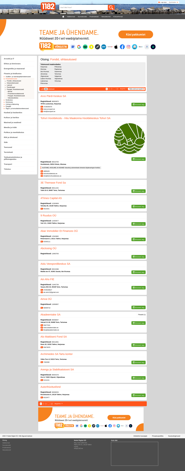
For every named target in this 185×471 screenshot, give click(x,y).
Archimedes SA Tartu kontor (57, 354)
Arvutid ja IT (9, 59)
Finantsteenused (11, 79)
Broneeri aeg (139, 104)
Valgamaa (58, 76)
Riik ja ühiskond (10, 137)
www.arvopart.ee (49, 109)
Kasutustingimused (174, 436)
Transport (8, 164)
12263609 (55, 203)
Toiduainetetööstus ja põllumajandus (13, 158)
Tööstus (7, 169)
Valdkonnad (6, 443)
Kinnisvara (9, 102)
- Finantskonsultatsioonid (15, 93)
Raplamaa (58, 69)
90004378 (55, 375)
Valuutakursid (6, 450)
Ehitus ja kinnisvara (12, 64)
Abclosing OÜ (49, 248)
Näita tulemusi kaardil (136, 89)
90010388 (55, 269)
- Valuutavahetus (12, 98)
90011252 (55, 188)
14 (117, 89)
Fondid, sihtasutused (14, 81)
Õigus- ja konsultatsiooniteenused (17, 108)
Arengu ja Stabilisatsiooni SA (57, 369)
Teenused (8, 147)
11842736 (55, 284)
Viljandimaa (58, 78)
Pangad (8, 106)
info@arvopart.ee (49, 111)
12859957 (55, 304)
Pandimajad (11, 87)
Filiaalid (142, 314)
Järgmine (123, 89)
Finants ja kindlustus (12, 74)
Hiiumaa (43, 69)
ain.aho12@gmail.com (51, 292)
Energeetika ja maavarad (14, 69)
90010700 (55, 162)
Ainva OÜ (46, 299)
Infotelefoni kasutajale (140, 436)
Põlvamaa (58, 67)
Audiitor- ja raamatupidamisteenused (18, 76)
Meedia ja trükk (10, 127)
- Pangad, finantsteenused (16, 96)
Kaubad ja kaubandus (13, 112)
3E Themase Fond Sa (53, 182)
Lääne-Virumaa (46, 78)
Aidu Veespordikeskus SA (55, 263)
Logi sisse (164, 2)
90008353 (55, 392)
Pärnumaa (44, 83)
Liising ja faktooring (12, 104)
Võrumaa (58, 81)
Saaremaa (58, 71)
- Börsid (9, 91)
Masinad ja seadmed (12, 122)
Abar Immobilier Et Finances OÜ (59, 230)
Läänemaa (44, 81)
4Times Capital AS (51, 198)
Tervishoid (8, 152)
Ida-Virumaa (45, 71)
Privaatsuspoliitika (157, 436)
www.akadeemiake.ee (51, 327)
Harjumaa (44, 67)
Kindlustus (9, 100)
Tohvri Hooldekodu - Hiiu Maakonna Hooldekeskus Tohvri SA (76, 118)
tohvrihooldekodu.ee (50, 173)
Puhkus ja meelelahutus (14, 132)
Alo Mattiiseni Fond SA (54, 336)
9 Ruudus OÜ (48, 215)
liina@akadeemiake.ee (51, 330)
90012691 (55, 342)
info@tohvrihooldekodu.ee (52, 176)
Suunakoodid (6, 445)
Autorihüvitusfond (51, 386)
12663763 (55, 254)
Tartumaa (58, 74)
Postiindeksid (6, 447)
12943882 (55, 236)
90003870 (55, 101)
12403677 (55, 221)
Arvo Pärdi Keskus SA (53, 96)
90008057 (55, 320)
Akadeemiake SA (51, 314)
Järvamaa (44, 74)
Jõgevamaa (44, 76)
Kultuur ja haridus (11, 117)
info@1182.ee (78, 448)
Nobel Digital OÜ (12, 436)
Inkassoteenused (12, 83)
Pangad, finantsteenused (15, 89)
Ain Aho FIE (47, 279)
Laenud (9, 85)
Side (6, 142)
